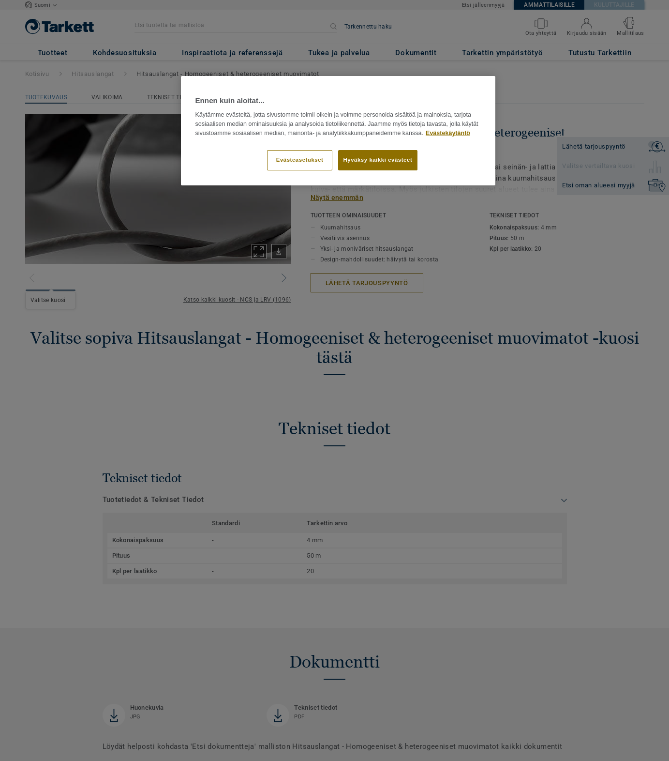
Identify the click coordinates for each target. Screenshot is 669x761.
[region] (338, 130)
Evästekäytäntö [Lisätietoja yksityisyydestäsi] (448, 133)
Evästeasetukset (300, 160)
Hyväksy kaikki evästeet (378, 160)
